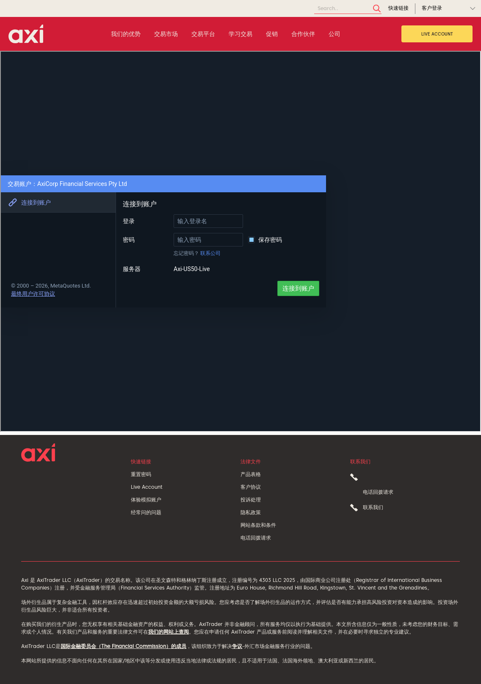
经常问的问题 (146, 512)
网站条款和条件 (258, 525)
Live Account (437, 33)
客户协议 (250, 487)
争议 (237, 646)
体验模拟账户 (146, 499)
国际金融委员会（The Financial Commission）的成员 (123, 646)
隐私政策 (250, 512)
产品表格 (250, 474)
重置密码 (141, 474)
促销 (272, 33)
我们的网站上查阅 (168, 632)
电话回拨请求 (255, 537)
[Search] (347, 8)
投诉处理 (250, 499)
